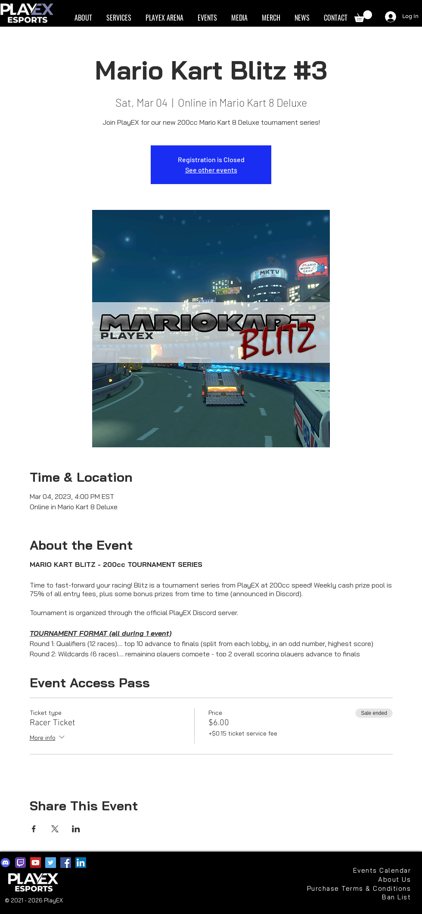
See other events (211, 170)
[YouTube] (35, 862)
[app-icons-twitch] (20, 862)
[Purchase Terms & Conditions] (358, 888)
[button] (83, 17)
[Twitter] (50, 862)
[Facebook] (65, 862)
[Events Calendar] (382, 870)
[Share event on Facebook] (34, 828)
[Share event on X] (55, 828)
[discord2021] (5, 862)
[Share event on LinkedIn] (76, 828)
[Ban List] (382, 897)
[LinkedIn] (80, 862)
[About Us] (391, 879)
